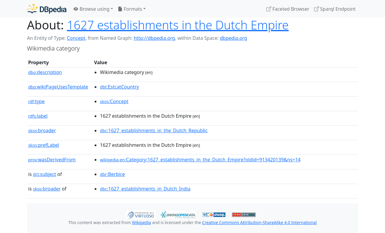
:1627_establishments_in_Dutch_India (145, 188)
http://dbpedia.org (154, 38)
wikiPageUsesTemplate (58, 87)
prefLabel (43, 145)
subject (44, 174)
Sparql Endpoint (335, 9)
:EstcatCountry (119, 87)
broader (42, 130)
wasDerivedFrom (52, 159)
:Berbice (112, 174)
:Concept (114, 101)
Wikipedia (141, 222)
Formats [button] (130, 9)
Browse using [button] (91, 9)
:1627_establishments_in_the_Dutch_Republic (154, 130)
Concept (76, 38)
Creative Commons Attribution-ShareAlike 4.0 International (259, 222)
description (45, 72)
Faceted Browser (287, 9)
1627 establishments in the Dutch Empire (178, 25)
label (38, 116)
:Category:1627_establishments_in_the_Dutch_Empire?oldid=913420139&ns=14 (200, 159)
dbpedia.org (233, 38)
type (36, 101)
